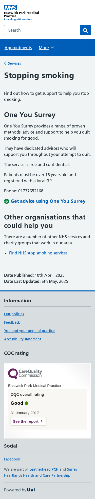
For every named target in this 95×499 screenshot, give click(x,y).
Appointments (18, 47)
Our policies (14, 314)
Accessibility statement (22, 339)
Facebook (12, 459)
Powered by (19, 489)
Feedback (12, 322)
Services (14, 63)
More (47, 47)
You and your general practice (29, 330)
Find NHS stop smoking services (38, 252)
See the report (26, 421)
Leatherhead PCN (44, 469)
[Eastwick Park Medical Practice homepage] (26, 13)
